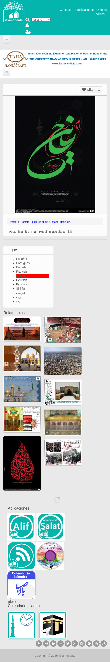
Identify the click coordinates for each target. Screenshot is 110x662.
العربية (20, 297)
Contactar (66, 9)
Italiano (21, 275)
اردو (18, 301)
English (21, 267)
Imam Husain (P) (61, 221)
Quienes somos (101, 12)
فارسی (20, 292)
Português (23, 263)
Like (91, 89)
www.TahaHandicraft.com (67, 63)
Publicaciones (84, 9)
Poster (13, 221)
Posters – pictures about (34, 221)
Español (21, 259)
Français (22, 271)
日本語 (20, 288)
